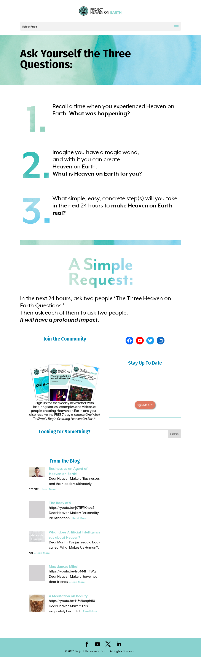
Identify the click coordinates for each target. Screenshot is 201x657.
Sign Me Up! (145, 405)
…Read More (48, 489)
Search (174, 433)
